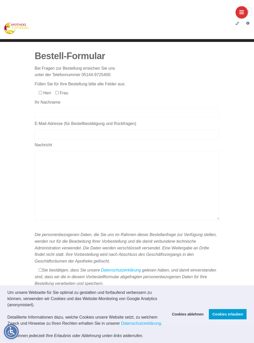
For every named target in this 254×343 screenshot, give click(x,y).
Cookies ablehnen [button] (187, 314)
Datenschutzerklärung (141, 323)
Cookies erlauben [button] (227, 314)
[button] (145, 336)
